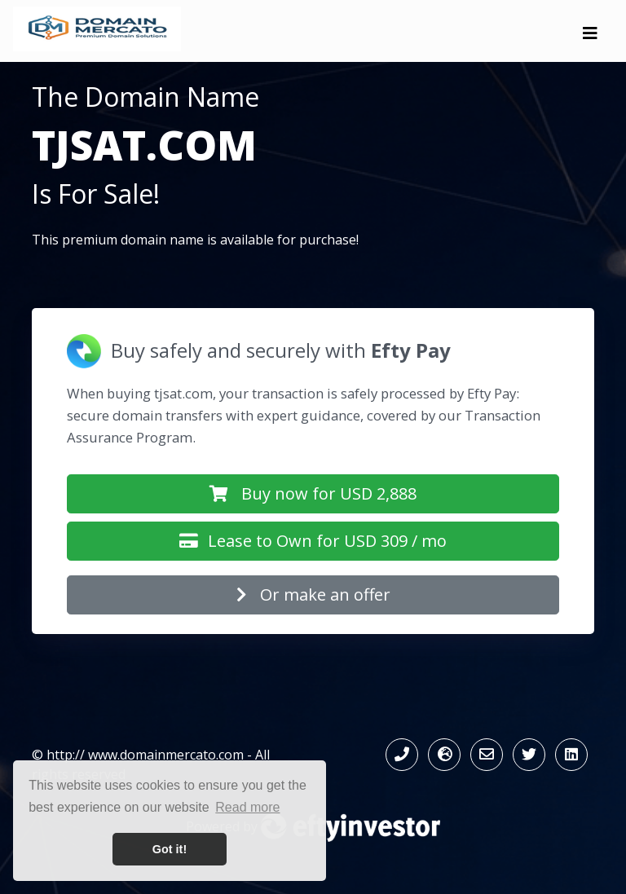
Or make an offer (313, 595)
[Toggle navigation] (590, 37)
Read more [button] (247, 807)
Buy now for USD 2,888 (313, 493)
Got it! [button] (169, 849)
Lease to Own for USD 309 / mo (313, 541)
